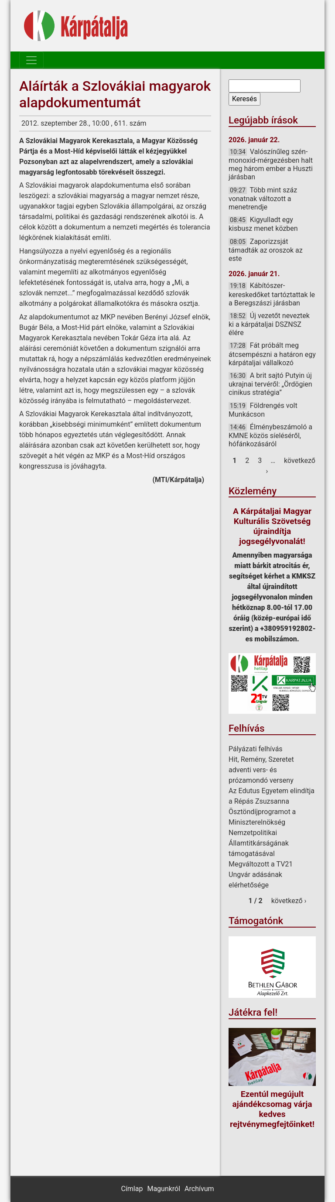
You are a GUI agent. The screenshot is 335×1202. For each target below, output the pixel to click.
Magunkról (163, 1189)
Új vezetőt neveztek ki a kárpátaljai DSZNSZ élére (269, 324)
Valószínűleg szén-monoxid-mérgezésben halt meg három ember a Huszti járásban (271, 164)
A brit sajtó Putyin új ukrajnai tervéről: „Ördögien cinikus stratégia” (270, 384)
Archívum (199, 1189)
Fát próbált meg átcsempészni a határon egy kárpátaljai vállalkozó (272, 353)
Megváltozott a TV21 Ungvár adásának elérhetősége (261, 874)
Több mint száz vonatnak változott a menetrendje (263, 198)
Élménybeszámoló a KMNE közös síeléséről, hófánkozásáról (270, 435)
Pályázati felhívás (256, 749)
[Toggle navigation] (31, 60)
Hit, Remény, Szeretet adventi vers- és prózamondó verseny (261, 769)
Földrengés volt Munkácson (263, 409)
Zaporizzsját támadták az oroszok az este (266, 250)
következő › (289, 901)
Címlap (132, 1189)
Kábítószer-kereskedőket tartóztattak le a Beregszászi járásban (272, 294)
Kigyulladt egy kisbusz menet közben (263, 224)
